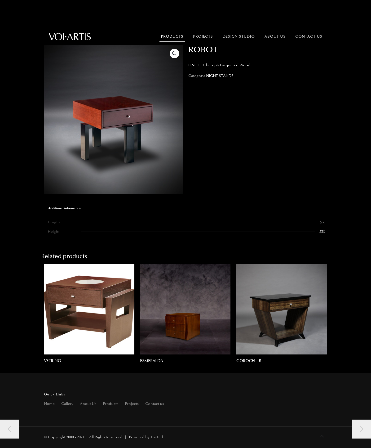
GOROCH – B (248, 361)
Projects (132, 404)
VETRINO (52, 361)
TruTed (156, 437)
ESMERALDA (151, 361)
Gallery (67, 404)
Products (110, 404)
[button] (174, 53)
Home (49, 404)
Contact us (154, 404)
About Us (88, 404)
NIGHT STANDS (220, 76)
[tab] (64, 208)
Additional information (64, 208)
